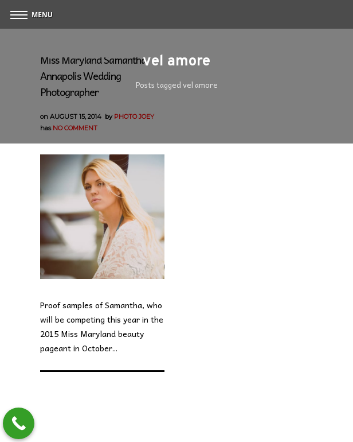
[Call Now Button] (18, 423)
